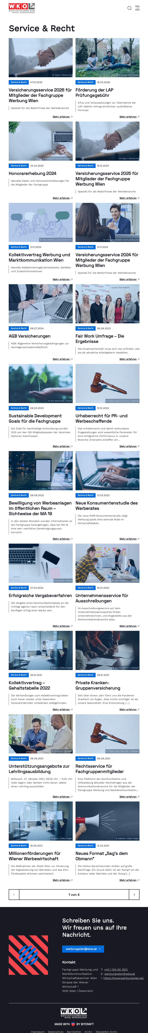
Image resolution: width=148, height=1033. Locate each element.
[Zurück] (14, 895)
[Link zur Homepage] (22, 8)
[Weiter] (134, 895)
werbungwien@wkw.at (83, 949)
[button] (129, 8)
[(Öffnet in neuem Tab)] (74, 1024)
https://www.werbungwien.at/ (123, 978)
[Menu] (136, 8)
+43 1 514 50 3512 (116, 969)
